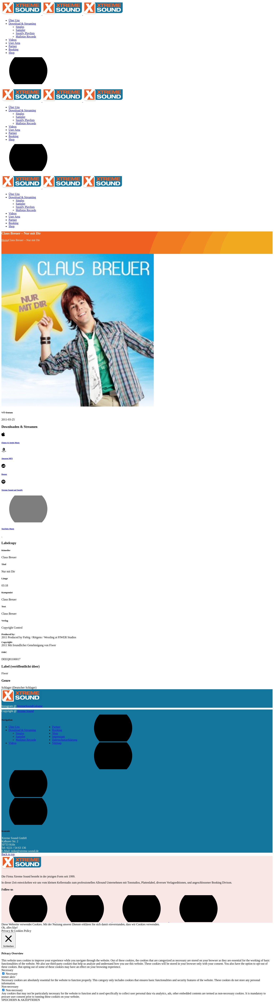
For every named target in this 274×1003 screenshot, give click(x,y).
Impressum (58, 736)
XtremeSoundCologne (30, 706)
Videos (12, 742)
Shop (55, 733)
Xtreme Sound (25, 711)
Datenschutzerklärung (64, 739)
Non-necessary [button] (9, 986)
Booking (57, 730)
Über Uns (14, 726)
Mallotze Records (26, 739)
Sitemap (56, 742)
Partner (56, 726)
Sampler (20, 736)
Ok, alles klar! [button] (9, 927)
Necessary (12, 973)
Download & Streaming (22, 730)
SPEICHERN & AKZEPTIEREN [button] (20, 999)
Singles (20, 733)
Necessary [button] (7, 970)
